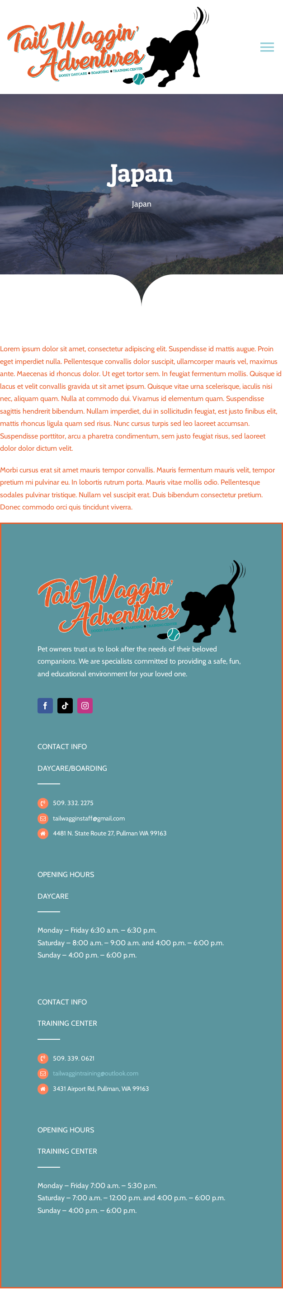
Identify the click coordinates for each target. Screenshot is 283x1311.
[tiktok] (65, 705)
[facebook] (45, 705)
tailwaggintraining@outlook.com (95, 1073)
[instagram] (85, 705)
